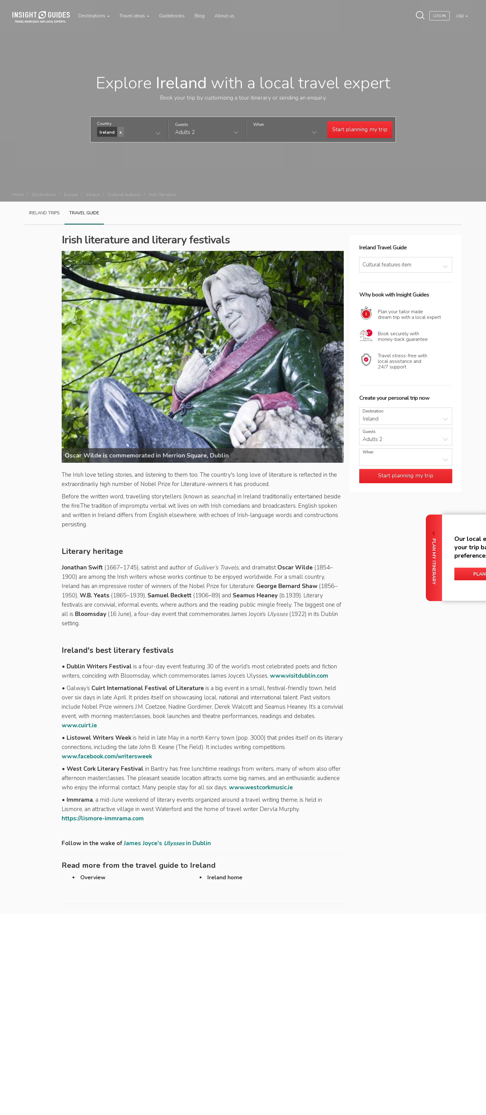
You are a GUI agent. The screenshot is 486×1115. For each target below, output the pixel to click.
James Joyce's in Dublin (167, 843)
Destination (373, 411)
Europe (71, 195)
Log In (439, 15)
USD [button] (460, 16)
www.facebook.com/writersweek (107, 756)
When (258, 125)
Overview (92, 877)
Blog (200, 15)
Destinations (93, 15)
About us (224, 15)
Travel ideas (134, 15)
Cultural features (124, 195)
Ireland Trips (44, 213)
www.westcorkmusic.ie (261, 787)
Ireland (93, 195)
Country (104, 124)
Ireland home (224, 877)
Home (18, 195)
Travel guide (84, 213)
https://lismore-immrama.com (103, 818)
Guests (181, 125)
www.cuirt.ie (79, 725)
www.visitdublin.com (299, 676)
